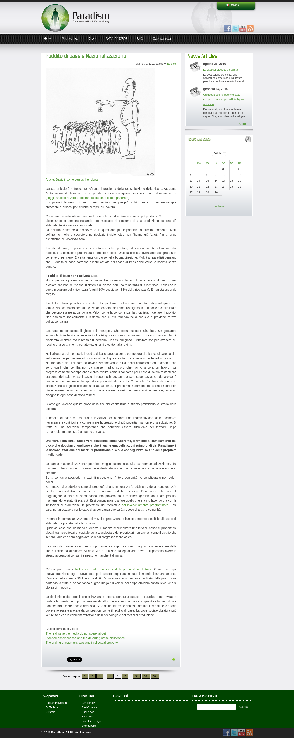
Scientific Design (91, 721)
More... (243, 124)
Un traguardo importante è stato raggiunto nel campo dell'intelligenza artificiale (224, 99)
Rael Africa (88, 716)
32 (155, 676)
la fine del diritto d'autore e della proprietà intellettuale (113, 569)
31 (145, 676)
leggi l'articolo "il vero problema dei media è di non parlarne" (87, 198)
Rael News (88, 712)
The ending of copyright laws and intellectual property (82, 642)
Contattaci (161, 39)
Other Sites (86, 696)
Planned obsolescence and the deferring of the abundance (85, 638)
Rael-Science (89, 707)
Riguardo (70, 39)
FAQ (140, 39)
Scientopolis (89, 725)
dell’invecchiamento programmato (145, 505)
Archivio (219, 206)
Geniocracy (88, 702)
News (91, 39)
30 (136, 676)
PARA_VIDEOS (116, 39)
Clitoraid (50, 712)
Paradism (57, 732)
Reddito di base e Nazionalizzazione (86, 56)
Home (48, 39)
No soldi (171, 63)
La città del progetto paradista (220, 69)
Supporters (50, 696)
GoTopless (52, 707)
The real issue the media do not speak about (76, 633)
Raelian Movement (56, 702)
